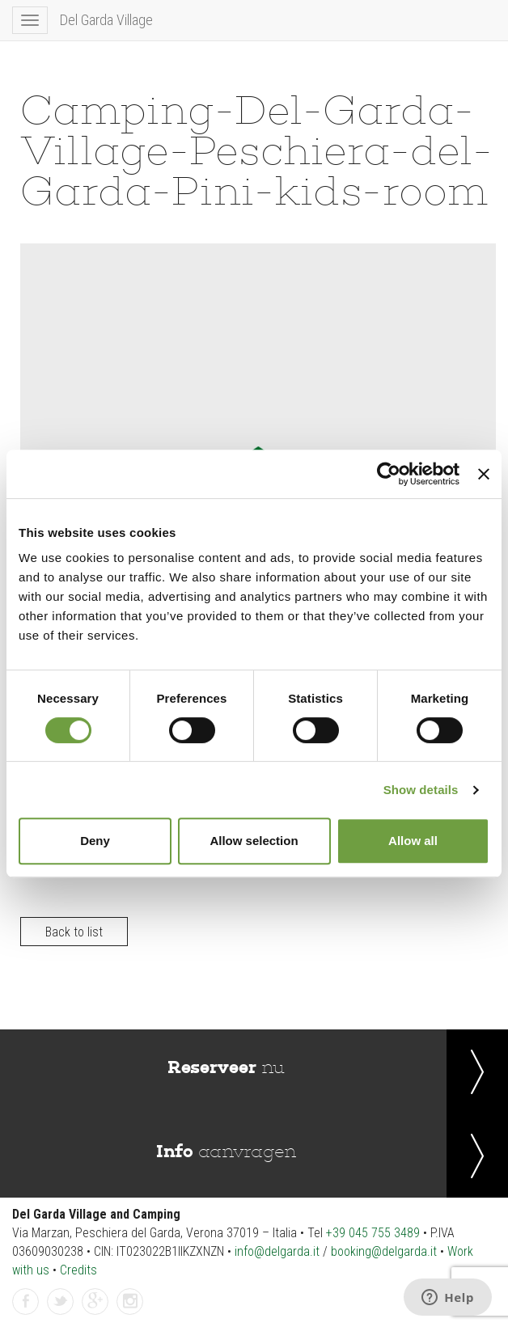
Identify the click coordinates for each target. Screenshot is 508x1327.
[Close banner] (483, 474)
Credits (78, 1270)
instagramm (130, 1302)
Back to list (74, 932)
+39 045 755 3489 (373, 1232)
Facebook (26, 1302)
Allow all (413, 840)
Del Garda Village (106, 19)
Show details (421, 790)
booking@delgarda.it (384, 1251)
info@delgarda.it (277, 1251)
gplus (95, 1302)
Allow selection (254, 840)
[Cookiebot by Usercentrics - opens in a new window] (388, 474)
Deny (95, 840)
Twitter (61, 1302)
